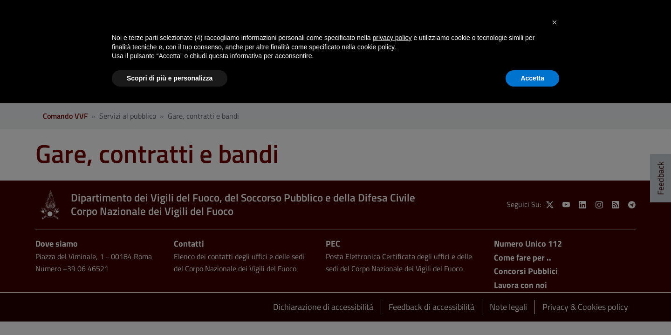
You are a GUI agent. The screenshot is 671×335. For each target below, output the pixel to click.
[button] (554, 22)
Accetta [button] (532, 78)
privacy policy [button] (392, 37)
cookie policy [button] (375, 47)
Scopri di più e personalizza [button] (169, 78)
